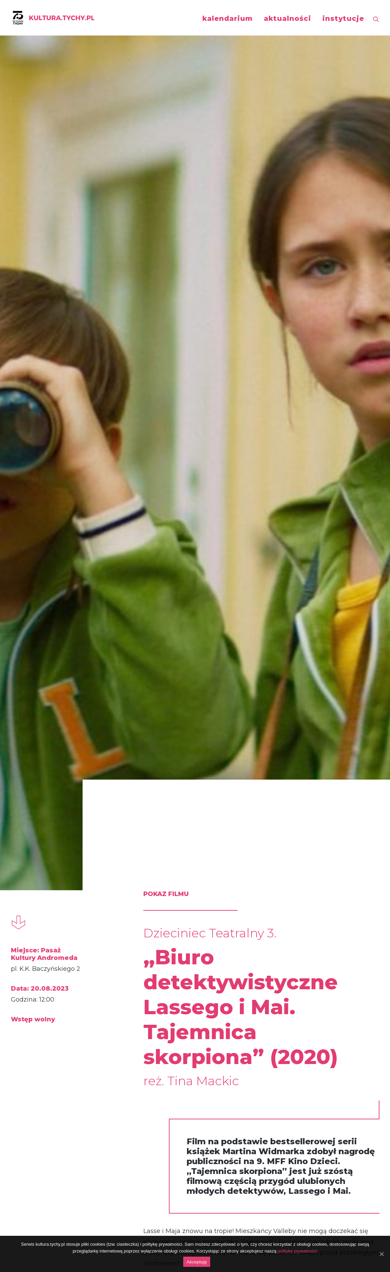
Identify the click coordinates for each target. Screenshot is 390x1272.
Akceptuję (197, 1261)
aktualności (287, 18)
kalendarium (227, 18)
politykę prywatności (297, 1251)
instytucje (343, 18)
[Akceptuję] (381, 1253)
